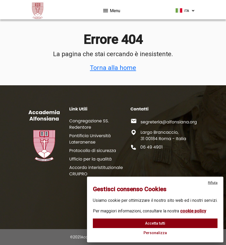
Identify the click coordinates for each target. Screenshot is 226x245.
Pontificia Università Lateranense (90, 139)
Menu (111, 10)
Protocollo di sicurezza (92, 151)
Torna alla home (113, 68)
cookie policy (193, 210)
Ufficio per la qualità (90, 159)
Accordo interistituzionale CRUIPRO (96, 170)
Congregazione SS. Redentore (89, 124)
